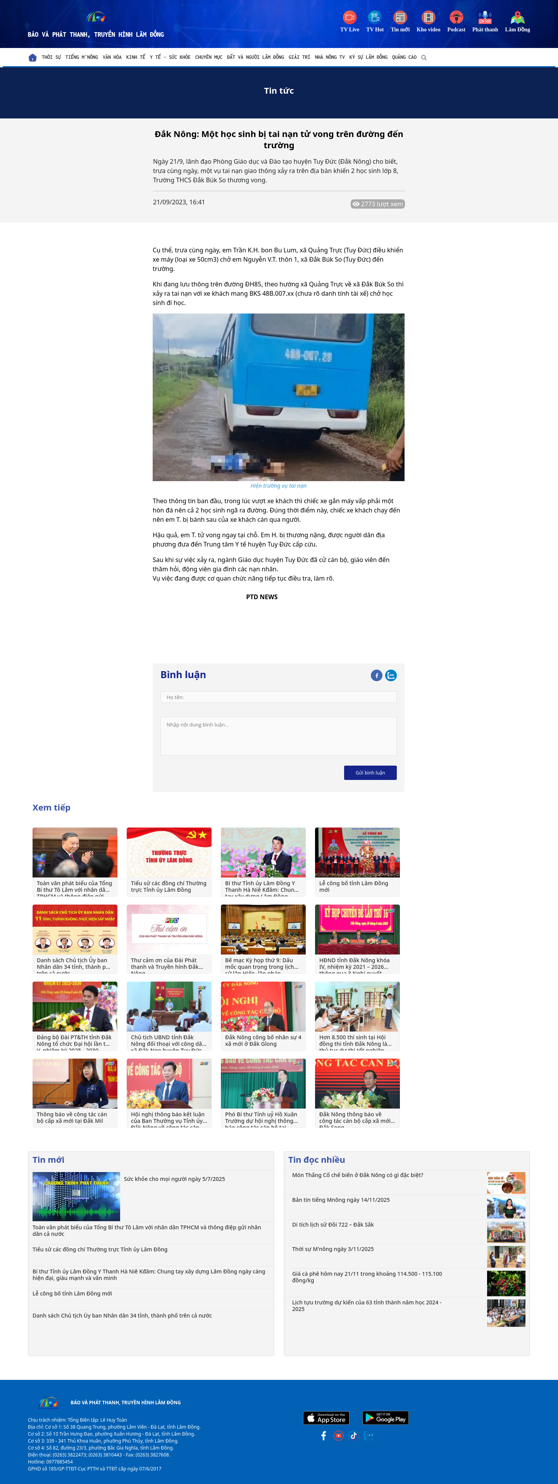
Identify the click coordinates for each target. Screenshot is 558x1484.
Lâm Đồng (517, 30)
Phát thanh (485, 30)
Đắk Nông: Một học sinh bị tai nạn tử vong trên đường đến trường (279, 139)
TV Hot (375, 30)
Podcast (456, 30)
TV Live (349, 30)
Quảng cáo (404, 57)
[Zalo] (391, 674)
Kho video (428, 30)
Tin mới (400, 30)
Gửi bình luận (370, 772)
